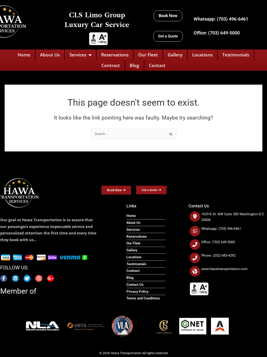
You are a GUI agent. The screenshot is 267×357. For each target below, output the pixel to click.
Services (80, 54)
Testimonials (235, 55)
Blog (134, 65)
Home (24, 55)
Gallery (175, 55)
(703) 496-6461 (232, 19)
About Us (50, 55)
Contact (157, 65)
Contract (110, 65)
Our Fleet (148, 55)
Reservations (115, 55)
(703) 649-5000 (224, 33)
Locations (202, 55)
